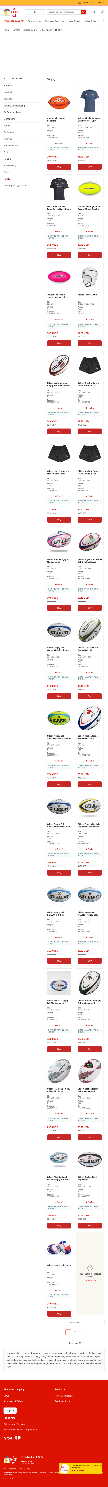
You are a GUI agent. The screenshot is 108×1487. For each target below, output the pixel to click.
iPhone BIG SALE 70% (14, 21)
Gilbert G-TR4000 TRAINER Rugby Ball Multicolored (87, 913)
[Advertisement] (54, 56)
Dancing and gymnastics (16, 185)
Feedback (100, 3)
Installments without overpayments (21, 1429)
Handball (8, 92)
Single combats (11, 145)
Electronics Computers (54, 21)
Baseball (8, 99)
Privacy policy (25, 1469)
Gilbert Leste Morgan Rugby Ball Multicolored (58, 384)
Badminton (9, 85)
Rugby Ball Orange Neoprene (56, 119)
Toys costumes (34, 21)
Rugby (7, 179)
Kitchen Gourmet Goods (94, 21)
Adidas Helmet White (87, 295)
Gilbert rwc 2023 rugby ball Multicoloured (57, 1001)
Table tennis (9, 132)
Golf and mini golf (12, 112)
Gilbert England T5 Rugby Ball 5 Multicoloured (90, 560)
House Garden (74, 21)
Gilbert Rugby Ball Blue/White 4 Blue (55, 913)
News (6, 1396)
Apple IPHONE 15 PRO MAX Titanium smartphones (86, 1466)
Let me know (90, 1280)
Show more (75, 1322)
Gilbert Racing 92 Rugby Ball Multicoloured (58, 1090)
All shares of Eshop (13, 1401)
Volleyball (8, 139)
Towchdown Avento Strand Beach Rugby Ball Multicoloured (59, 296)
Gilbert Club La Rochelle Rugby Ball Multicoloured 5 (89, 825)
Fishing (7, 159)
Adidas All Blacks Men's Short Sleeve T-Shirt (89, 119)
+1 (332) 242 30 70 (33, 1457)
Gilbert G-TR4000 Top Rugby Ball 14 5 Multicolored (88, 649)
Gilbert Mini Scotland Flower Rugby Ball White (58, 1178)
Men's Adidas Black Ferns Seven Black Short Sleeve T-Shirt (58, 207)
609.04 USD (79, 1470)
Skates (7, 172)
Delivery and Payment (15, 1424)
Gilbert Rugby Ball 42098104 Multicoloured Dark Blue (58, 649)
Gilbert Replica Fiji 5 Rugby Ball (87, 1178)
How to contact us (64, 1396)
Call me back (87, 3)
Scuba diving (10, 165)
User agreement (10, 1469)
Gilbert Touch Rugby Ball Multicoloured (59, 560)
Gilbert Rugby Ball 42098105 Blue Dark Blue (58, 825)
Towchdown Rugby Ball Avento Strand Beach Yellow (89, 207)
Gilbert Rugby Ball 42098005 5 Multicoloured (59, 737)
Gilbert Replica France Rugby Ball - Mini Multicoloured (88, 737)
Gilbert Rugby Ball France (59, 1265)
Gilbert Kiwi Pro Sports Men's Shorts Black (88, 384)
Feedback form (62, 1401)
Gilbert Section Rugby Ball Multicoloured (88, 1090)
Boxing (7, 152)
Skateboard (9, 119)
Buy (59, 167)
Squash (7, 125)
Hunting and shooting (14, 106)
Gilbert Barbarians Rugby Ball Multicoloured (90, 1001)
